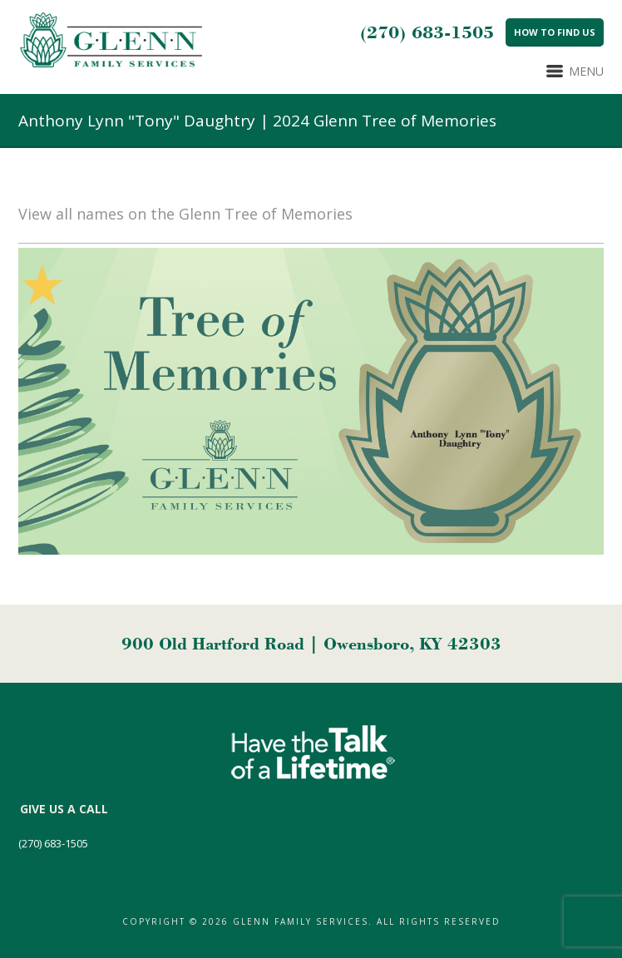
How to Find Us (554, 32)
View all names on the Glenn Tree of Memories (185, 214)
